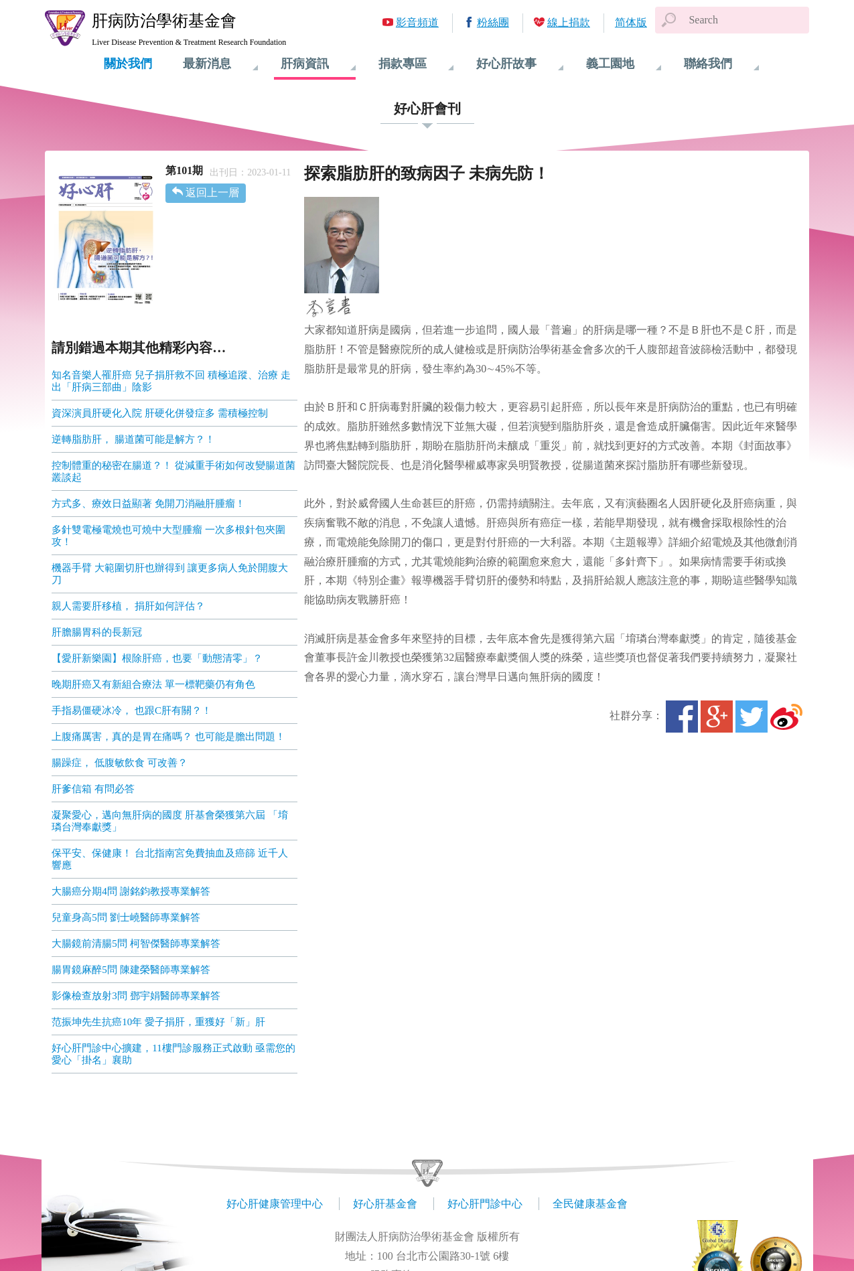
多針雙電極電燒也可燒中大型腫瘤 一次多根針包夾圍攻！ (168, 535)
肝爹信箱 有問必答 (93, 788)
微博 (786, 716)
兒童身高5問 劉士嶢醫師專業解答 (126, 917)
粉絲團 (493, 22)
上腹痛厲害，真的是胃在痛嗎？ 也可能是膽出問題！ (168, 736)
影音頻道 (417, 22)
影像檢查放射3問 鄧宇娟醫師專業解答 (136, 995)
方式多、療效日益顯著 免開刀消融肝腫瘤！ (148, 503)
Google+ (717, 716)
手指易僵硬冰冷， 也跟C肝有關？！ (132, 710)
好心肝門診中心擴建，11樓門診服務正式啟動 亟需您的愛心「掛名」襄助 (173, 1054)
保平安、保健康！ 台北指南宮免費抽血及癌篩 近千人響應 (170, 859)
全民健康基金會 (590, 1203)
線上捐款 (568, 22)
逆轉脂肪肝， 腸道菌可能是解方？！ (133, 439)
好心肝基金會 (385, 1203)
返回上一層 (212, 192)
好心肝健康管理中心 (274, 1203)
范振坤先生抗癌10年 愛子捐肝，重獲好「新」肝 (158, 1022)
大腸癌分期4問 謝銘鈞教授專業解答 (131, 891)
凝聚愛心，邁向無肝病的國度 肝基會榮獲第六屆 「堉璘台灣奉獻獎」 (170, 821)
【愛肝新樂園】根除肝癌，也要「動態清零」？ (157, 658)
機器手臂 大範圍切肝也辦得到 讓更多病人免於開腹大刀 (170, 574)
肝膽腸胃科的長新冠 (97, 632)
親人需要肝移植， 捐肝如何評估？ (128, 606)
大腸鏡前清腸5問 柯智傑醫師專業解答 (136, 943)
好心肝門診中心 (484, 1203)
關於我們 (128, 63)
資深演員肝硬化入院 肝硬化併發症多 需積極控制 (160, 413)
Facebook (682, 716)
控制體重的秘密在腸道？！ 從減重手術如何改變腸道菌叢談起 (173, 471)
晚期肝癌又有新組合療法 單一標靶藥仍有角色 (153, 684)
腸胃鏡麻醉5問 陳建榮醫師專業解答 (131, 969)
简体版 (631, 22)
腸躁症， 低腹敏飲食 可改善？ (120, 762)
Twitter (751, 716)
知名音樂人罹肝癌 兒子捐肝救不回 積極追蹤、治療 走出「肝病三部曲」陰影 (171, 381)
